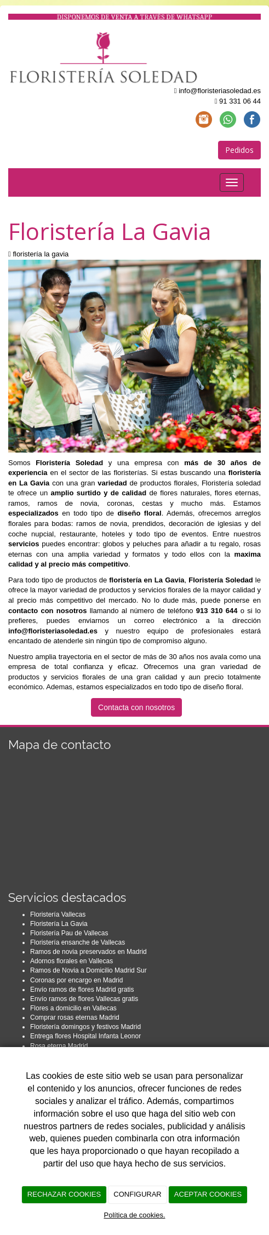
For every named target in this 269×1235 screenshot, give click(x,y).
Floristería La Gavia (59, 924)
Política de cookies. (134, 1215)
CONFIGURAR (137, 1194)
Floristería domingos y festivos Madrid (85, 1027)
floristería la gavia (40, 254)
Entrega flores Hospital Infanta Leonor (85, 1036)
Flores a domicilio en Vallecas (73, 1008)
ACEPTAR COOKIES (208, 1194)
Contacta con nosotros (136, 707)
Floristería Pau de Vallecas (69, 933)
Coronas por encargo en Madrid (76, 980)
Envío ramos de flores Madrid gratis (82, 989)
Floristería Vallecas (57, 914)
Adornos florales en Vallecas (71, 961)
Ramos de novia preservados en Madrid (88, 952)
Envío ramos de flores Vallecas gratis (84, 999)
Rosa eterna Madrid (59, 1046)
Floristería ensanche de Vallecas (77, 942)
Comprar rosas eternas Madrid (74, 1017)
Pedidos (239, 150)
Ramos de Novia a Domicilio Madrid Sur (88, 970)
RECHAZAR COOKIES (64, 1194)
